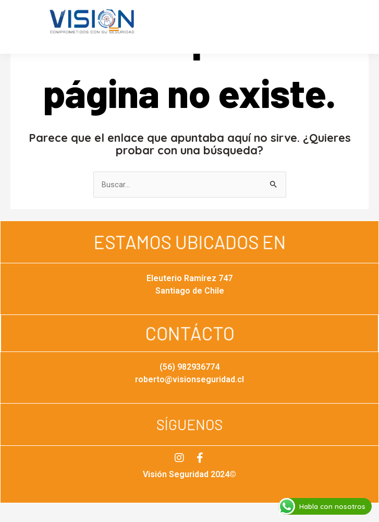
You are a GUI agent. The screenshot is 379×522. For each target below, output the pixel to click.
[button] (113, 29)
